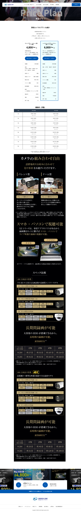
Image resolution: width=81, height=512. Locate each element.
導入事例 (50, 4)
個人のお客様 (44, 4)
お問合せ (73, 4)
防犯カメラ (21, 506)
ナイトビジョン (28, 506)
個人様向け (46, 506)
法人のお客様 (37, 4)
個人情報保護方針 (59, 506)
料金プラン (35, 506)
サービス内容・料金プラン (28, 4)
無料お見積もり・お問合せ (32, 58)
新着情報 (56, 4)
